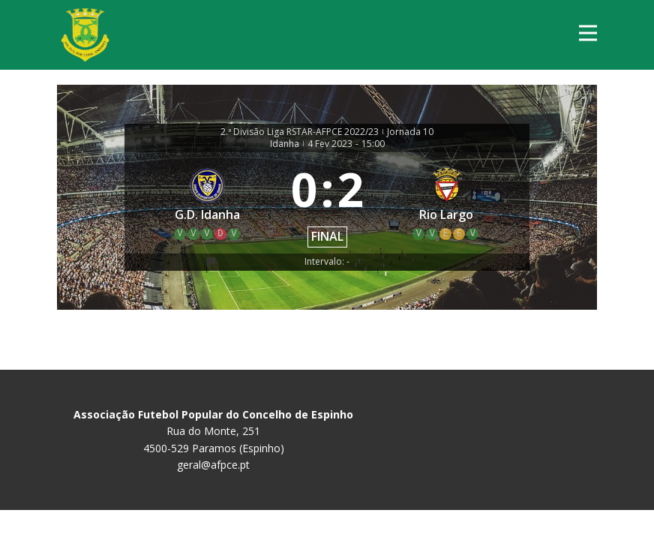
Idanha (284, 144)
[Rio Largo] (447, 203)
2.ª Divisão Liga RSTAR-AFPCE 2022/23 (299, 132)
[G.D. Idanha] (207, 203)
